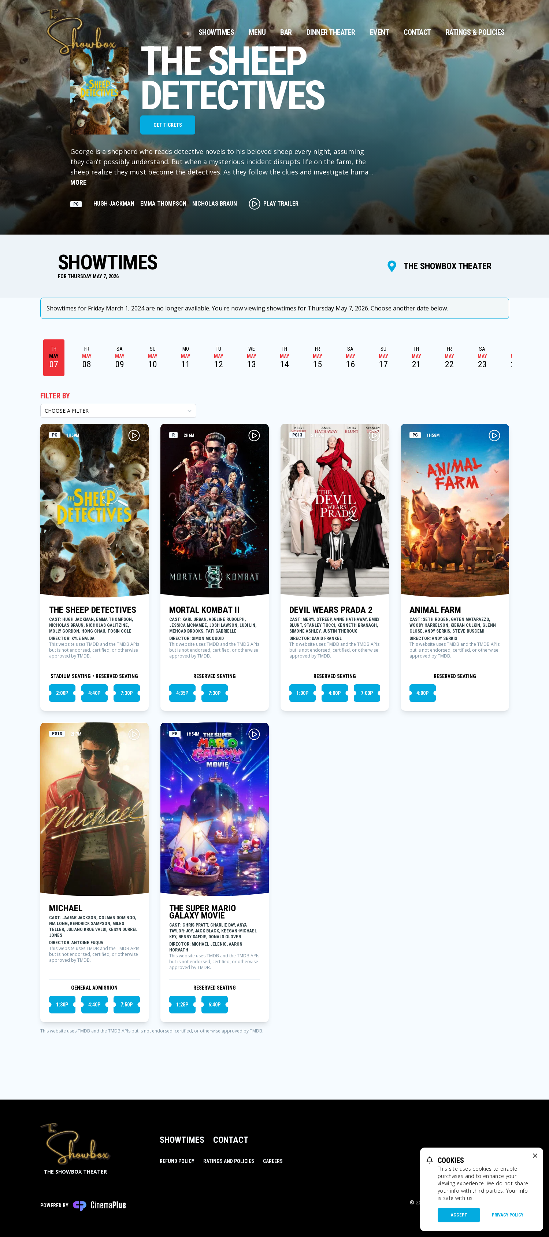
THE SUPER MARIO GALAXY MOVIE (202, 912)
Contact (417, 32)
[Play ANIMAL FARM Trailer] (494, 435)
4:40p (94, 693)
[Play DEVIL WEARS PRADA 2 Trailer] (374, 435)
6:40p (214, 1005)
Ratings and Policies (228, 1161)
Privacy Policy (507, 1215)
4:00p (335, 693)
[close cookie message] (535, 1155)
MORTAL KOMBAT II (204, 610)
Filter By (55, 395)
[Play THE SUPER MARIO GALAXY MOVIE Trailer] (254, 734)
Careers (273, 1161)
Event (379, 32)
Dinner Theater (331, 32)
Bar (286, 32)
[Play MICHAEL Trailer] (134, 734)
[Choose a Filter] (118, 411)
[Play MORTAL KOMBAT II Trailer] (254, 435)
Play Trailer (273, 204)
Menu (257, 32)
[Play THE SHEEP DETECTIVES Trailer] (134, 435)
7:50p (126, 1005)
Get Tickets (167, 125)
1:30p (62, 1005)
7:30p (126, 693)
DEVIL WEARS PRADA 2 (330, 610)
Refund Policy (177, 1161)
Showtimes (216, 32)
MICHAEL (65, 908)
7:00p (367, 693)
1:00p (302, 693)
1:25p (182, 1005)
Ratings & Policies (475, 32)
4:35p (182, 693)
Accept (459, 1215)
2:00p (62, 693)
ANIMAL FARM (435, 610)
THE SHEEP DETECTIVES (92, 610)
